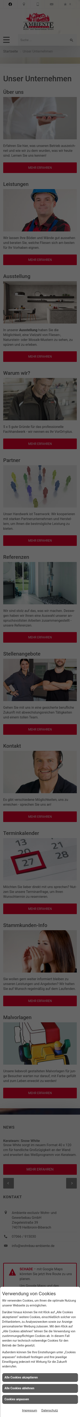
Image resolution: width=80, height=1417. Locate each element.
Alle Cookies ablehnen (19, 1388)
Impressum (29, 1410)
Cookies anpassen (16, 1399)
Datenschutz (49, 1410)
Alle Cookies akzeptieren (21, 1377)
